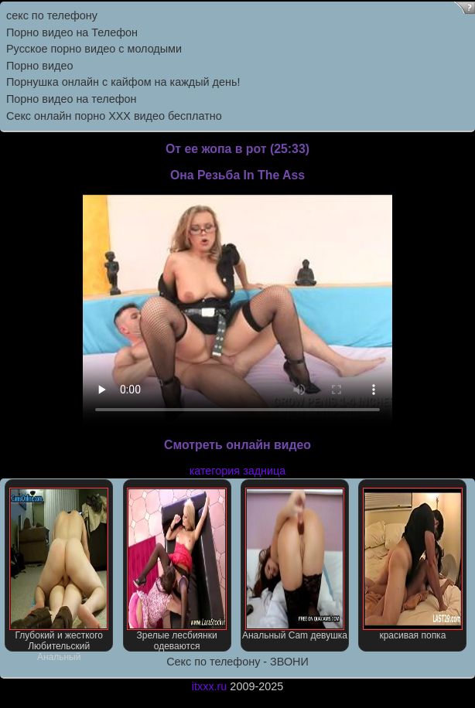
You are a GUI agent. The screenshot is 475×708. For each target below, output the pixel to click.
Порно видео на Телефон (72, 32)
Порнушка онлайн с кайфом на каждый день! (123, 82)
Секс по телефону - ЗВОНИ (237, 661)
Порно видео (39, 66)
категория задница (238, 471)
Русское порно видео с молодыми (94, 49)
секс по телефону (51, 15)
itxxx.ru (209, 686)
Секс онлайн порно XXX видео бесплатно (114, 116)
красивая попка (412, 564)
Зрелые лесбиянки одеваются (176, 570)
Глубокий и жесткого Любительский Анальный (58, 570)
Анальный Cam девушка (294, 564)
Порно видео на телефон (71, 99)
